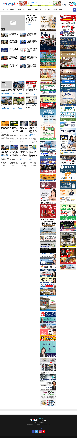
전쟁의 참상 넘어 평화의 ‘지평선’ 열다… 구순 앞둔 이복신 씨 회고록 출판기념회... (13, 42)
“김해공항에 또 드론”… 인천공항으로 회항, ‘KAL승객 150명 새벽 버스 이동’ (23, 154)
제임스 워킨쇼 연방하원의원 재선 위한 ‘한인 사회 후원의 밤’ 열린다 (13, 49)
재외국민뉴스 (12, 9)
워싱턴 (3, 9)
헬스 (49, 9)
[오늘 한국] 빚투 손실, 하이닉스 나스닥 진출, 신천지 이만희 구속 (32, 34)
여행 (41, 9)
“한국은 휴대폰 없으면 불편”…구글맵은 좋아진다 (5, 152)
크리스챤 (36, 9)
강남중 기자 (29, 24)
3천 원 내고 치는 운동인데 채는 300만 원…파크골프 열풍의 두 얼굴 (13, 65)
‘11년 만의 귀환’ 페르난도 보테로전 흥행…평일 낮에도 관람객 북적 (14, 153)
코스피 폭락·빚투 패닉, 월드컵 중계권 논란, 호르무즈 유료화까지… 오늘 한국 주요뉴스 (31, 66)
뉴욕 (7, 9)
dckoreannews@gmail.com (41, 428)
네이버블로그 (54, 9)
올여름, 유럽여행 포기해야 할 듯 (5, 128)
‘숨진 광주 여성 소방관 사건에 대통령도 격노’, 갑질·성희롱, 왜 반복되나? (31, 19)
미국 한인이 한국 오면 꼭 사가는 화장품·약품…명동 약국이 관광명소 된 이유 (33, 130)
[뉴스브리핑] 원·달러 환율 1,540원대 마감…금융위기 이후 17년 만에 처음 (32, 41)
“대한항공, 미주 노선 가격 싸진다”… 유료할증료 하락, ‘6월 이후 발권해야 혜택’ (33, 154)
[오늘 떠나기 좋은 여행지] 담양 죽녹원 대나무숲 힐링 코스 (14, 129)
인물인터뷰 (30, 9)
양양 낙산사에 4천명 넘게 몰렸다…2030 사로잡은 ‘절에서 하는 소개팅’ (32, 57)
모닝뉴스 (24, 9)
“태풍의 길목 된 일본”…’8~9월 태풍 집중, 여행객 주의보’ (23, 129)
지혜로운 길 (61, 9)
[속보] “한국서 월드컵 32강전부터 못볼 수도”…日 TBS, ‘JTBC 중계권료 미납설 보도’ (32, 50)
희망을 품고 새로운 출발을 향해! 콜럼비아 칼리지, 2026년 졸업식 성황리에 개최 (13, 58)
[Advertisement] (19, 74)
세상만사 (19, 9)
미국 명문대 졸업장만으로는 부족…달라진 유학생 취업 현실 (13, 34)
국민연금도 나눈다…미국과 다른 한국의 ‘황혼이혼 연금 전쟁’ (31, 106)
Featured (21, 145)
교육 (45, 9)
